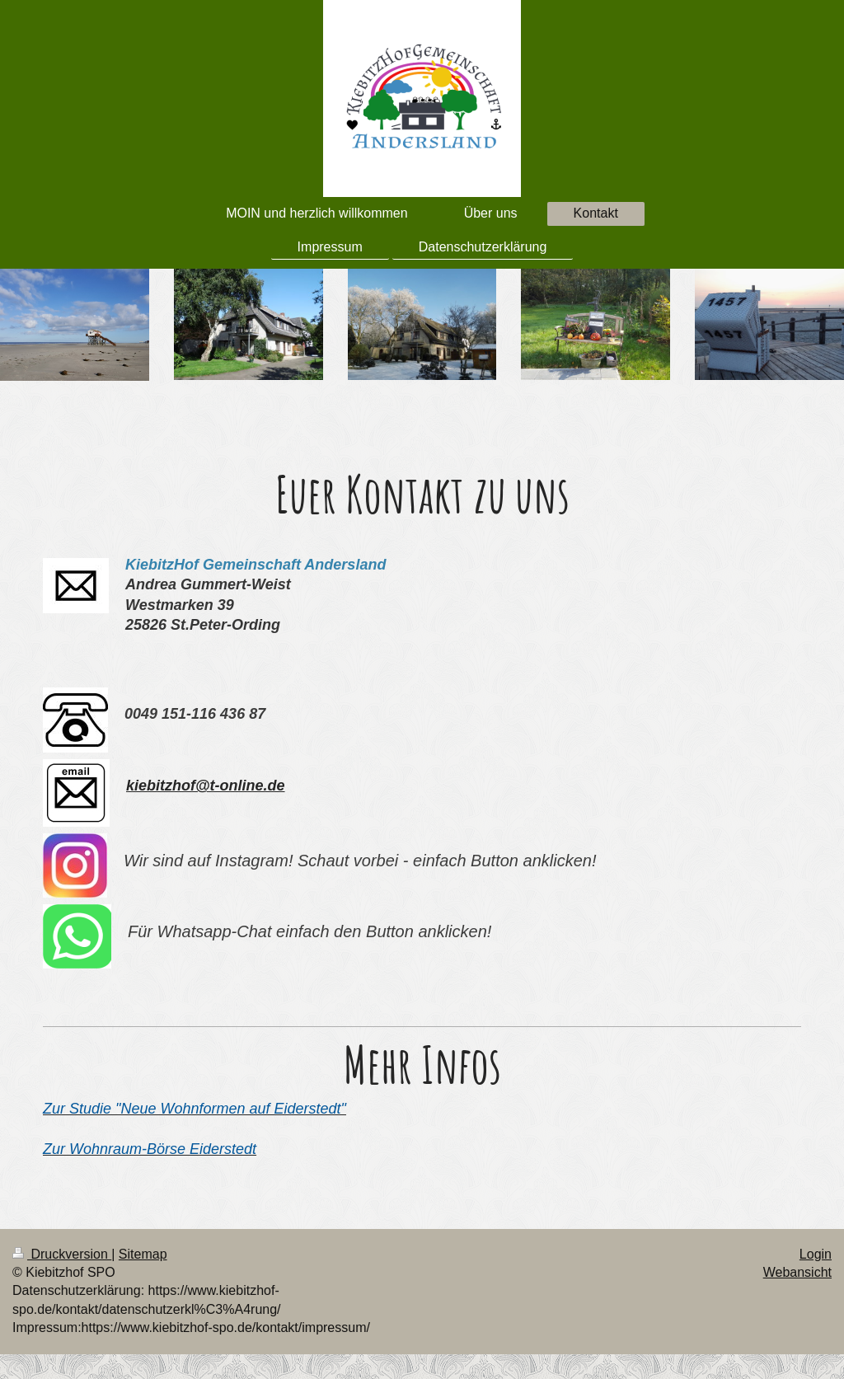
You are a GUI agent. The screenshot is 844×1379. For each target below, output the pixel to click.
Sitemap (143, 1254)
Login (815, 1254)
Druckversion (61, 1254)
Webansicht (797, 1272)
